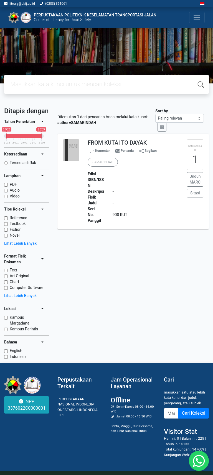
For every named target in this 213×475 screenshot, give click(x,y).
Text (13, 270)
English (16, 350)
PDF (13, 184)
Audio (15, 190)
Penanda (127, 151)
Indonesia (18, 356)
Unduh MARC (195, 179)
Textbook (18, 223)
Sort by (161, 111)
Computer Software (26, 287)
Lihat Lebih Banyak (20, 243)
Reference (18, 218)
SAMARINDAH (102, 162)
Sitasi (195, 193)
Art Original (19, 276)
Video (15, 196)
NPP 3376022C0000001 (26, 405)
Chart (14, 281)
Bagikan (148, 151)
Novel (14, 235)
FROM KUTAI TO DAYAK (117, 142)
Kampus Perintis (24, 329)
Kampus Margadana (19, 320)
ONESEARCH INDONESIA (77, 410)
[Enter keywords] (171, 413)
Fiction (15, 229)
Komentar (100, 151)
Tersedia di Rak (23, 162)
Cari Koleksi (193, 413)
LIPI (60, 415)
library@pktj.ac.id (22, 4)
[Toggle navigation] (197, 17)
